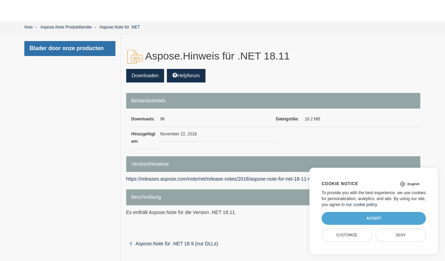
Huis (28, 27)
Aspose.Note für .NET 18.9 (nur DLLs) (174, 243)
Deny (401, 235)
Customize (347, 235)
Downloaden (145, 75)
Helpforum (186, 75)
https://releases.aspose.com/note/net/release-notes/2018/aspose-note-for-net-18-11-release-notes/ (232, 179)
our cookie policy (361, 204)
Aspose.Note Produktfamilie (66, 27)
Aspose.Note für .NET (119, 27)
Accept (373, 218)
